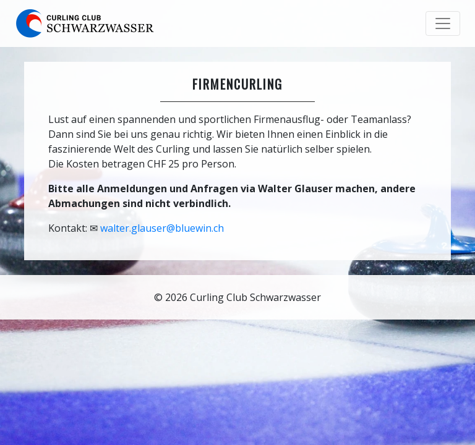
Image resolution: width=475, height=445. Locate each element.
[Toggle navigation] (443, 23)
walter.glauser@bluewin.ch (162, 228)
